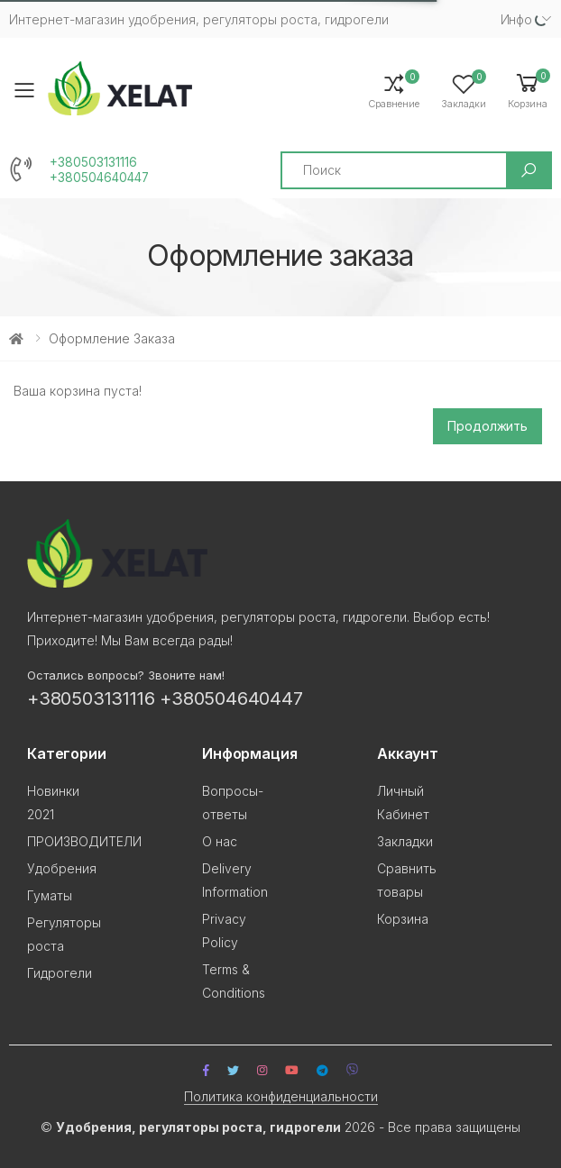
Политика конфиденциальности (281, 1096)
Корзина (402, 918)
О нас (219, 841)
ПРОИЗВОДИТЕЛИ (84, 841)
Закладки (405, 841)
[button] (527, 89)
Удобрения (62, 868)
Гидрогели (59, 973)
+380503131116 (93, 162)
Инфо (516, 19)
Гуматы (49, 895)
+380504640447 (99, 177)
